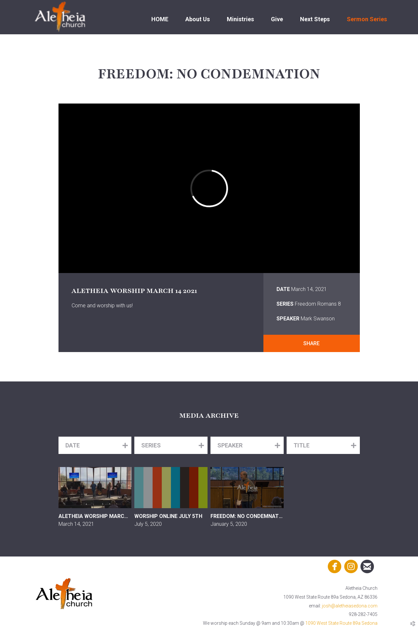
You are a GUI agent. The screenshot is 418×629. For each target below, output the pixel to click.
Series (284, 304)
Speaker (287, 318)
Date (283, 289)
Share (311, 343)
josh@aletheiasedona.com (349, 605)
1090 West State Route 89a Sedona (341, 623)
